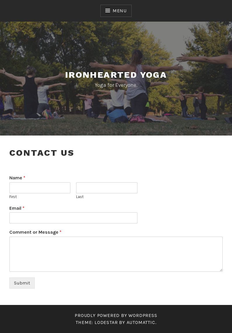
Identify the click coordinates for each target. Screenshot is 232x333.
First (13, 197)
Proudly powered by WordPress (116, 315)
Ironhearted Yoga (116, 75)
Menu (120, 10)
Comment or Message (35, 232)
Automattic (141, 322)
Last (79, 197)
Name (17, 178)
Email (17, 208)
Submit (22, 283)
